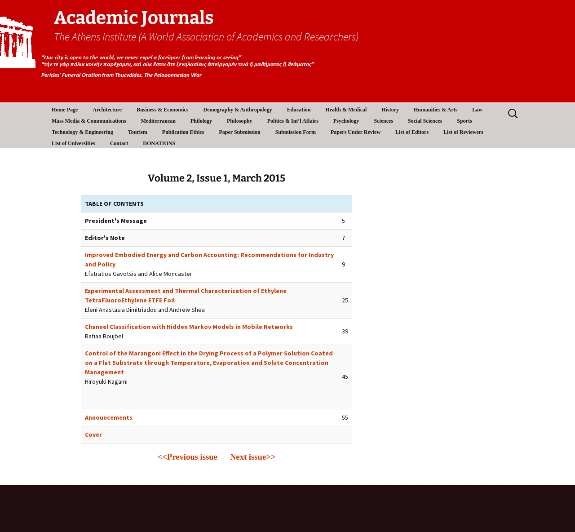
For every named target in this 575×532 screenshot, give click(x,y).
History (390, 109)
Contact (119, 143)
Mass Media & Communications (89, 121)
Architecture (107, 109)
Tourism (137, 132)
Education (299, 109)
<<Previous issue (187, 456)
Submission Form (295, 132)
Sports (464, 121)
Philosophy (239, 121)
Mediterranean (158, 121)
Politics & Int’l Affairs (292, 121)
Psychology (346, 121)
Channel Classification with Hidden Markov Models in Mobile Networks (189, 327)
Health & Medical (346, 109)
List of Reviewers (463, 132)
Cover (93, 434)
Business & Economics (162, 109)
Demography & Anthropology (237, 109)
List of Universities (73, 143)
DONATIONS (159, 143)
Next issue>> (253, 456)
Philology (201, 121)
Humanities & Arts (435, 109)
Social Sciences (425, 121)
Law (477, 109)
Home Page (65, 109)
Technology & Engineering (82, 132)
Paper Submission (240, 132)
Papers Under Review (355, 132)
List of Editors (412, 132)
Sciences (383, 121)
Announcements (109, 417)
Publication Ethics (183, 132)
